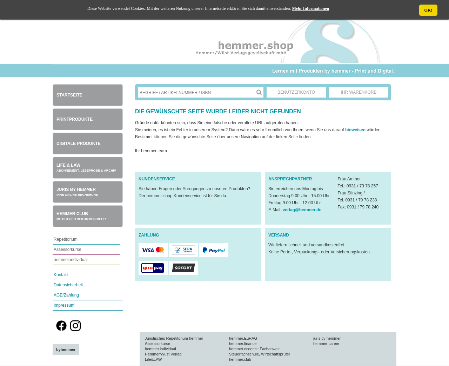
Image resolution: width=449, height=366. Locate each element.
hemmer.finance (242, 343)
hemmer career (326, 343)
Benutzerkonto (296, 92)
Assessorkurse (67, 249)
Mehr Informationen (310, 8)
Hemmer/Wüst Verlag (163, 354)
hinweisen (356, 129)
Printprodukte (74, 119)
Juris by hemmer (77, 192)
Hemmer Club (81, 216)
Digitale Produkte (78, 143)
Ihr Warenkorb (358, 92)
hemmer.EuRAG (243, 338)
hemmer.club (240, 359)
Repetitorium (66, 239)
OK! (428, 10)
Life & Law (86, 167)
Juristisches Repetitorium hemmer (174, 338)
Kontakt (61, 274)
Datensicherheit (68, 284)
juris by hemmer (327, 338)
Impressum (64, 305)
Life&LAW (153, 359)
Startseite (69, 95)
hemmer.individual (71, 259)
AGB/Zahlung (66, 295)
